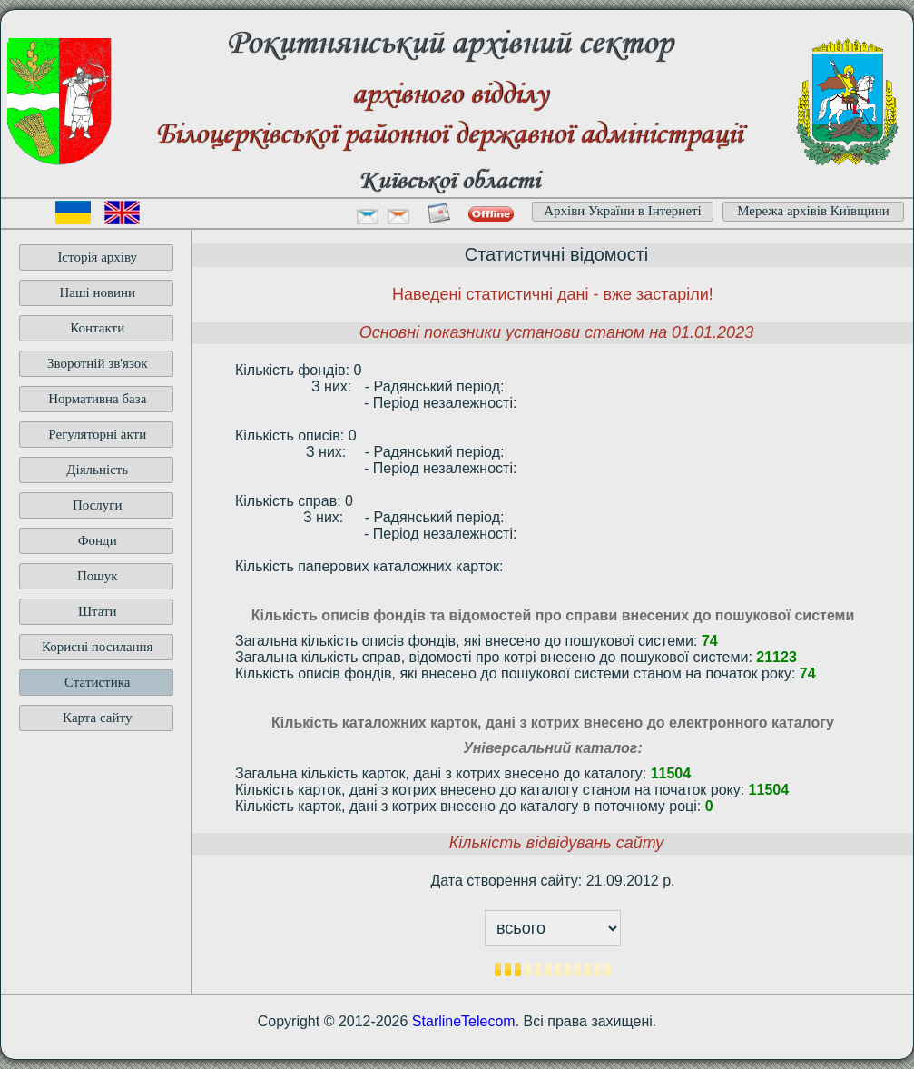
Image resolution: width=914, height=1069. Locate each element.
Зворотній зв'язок (97, 363)
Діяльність (97, 469)
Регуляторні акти (97, 434)
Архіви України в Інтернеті (623, 210)
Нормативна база (97, 398)
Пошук (97, 576)
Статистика (97, 682)
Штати (97, 611)
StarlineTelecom (464, 1021)
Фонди (97, 540)
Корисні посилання (97, 646)
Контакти (97, 328)
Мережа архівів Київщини (813, 210)
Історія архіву (97, 257)
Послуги (98, 505)
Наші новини (97, 292)
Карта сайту (97, 717)
